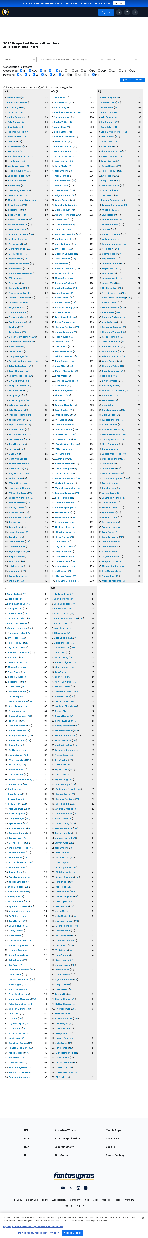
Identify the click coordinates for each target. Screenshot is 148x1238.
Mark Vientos (16, 512)
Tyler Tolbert (62, 1057)
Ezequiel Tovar (63, 424)
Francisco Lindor (17, 293)
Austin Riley (14, 185)
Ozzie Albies (108, 522)
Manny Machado (18, 249)
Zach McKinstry (63, 940)
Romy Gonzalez (63, 322)
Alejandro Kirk (62, 312)
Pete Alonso (13, 122)
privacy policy (80, 3)
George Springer (18, 317)
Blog (86, 1199)
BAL (23, 122)
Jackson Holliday (64, 921)
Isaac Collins (62, 969)
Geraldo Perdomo (65, 327)
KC (25, 215)
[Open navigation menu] (143, 12)
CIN (26, 132)
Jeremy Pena (62, 170)
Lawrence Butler (17, 488)
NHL (26, 1155)
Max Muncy (15, 571)
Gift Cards (61, 1155)
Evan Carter (61, 818)
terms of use (102, 3)
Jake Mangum (62, 209)
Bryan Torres (62, 537)
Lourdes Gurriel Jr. (65, 493)
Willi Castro (61, 950)
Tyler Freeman (62, 258)
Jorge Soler (15, 556)
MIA (25, 410)
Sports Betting (115, 1155)
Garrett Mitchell (64, 1052)
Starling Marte (63, 522)
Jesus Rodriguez (64, 468)
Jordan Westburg (64, 502)
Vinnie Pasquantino (19, 263)
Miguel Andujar (63, 195)
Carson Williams (64, 1062)
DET (24, 205)
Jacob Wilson (61, 102)
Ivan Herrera (61, 263)
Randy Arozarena (18, 375)
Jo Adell (12, 141)
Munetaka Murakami (19, 200)
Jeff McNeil (61, 571)
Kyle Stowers (15, 410)
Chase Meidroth (63, 1018)
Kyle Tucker (14, 161)
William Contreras (65, 356)
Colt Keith (60, 541)
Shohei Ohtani (108, 102)
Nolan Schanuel (63, 429)
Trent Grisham (16, 371)
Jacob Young (62, 823)
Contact (106, 1199)
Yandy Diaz (15, 561)
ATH (21, 127)
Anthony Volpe (63, 867)
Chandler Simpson (64, 136)
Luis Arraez (59, 97)
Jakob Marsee (16, 1052)
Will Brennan (62, 419)
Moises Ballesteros (65, 478)
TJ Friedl (13, 1018)
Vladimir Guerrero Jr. (19, 156)
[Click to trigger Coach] (119, 12)
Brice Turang (62, 497)
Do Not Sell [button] (32, 1199)
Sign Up (68, 1205)
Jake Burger (15, 332)
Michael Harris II (17, 517)
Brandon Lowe (16, 390)
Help (117, 1199)
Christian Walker (18, 312)
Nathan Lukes (62, 527)
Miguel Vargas (16, 1023)
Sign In (80, 1205)
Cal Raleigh (13, 107)
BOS (25, 483)
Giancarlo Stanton (19, 341)
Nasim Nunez (62, 716)
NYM (22, 112)
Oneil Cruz (14, 453)
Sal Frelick (60, 385)
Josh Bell (13, 537)
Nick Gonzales (63, 512)
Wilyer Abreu (15, 483)
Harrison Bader (63, 1013)
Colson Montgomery (19, 336)
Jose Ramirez (15, 195)
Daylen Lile (61, 341)
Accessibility (59, 1199)
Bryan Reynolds (17, 551)
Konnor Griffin (62, 794)
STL (27, 532)
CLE (25, 195)
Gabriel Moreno (63, 180)
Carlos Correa (62, 302)
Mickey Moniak (16, 507)
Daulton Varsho (17, 322)
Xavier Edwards (63, 156)
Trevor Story (15, 527)
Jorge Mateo (62, 911)
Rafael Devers (15, 146)
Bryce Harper (16, 258)
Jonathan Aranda (64, 380)
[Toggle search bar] (135, 12)
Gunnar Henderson (19, 273)
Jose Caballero (62, 603)
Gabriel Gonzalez (64, 444)
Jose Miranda (62, 556)
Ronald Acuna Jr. (17, 170)
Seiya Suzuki (15, 307)
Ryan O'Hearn (62, 375)
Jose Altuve (15, 522)
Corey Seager (16, 253)
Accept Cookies (73, 1232)
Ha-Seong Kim (63, 935)
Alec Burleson (62, 224)
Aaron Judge (14, 97)
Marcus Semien (110, 566)
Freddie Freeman (18, 414)
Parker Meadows (64, 1072)
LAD (23, 161)
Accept (119, 3)
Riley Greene (15, 205)
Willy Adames (16, 278)
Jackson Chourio (18, 419)
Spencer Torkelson (19, 234)
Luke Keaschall (63, 317)
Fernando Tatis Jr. (17, 224)
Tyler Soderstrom (18, 366)
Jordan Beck (62, 881)
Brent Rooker (14, 136)
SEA (22, 107)
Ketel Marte (14, 209)
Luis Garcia (61, 346)
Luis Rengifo (61, 1023)
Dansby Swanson (18, 497)
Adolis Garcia (16, 351)
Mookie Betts (16, 468)
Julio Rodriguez (16, 175)
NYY (24, 98)
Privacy (18, 1199)
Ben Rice (13, 327)
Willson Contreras (18, 493)
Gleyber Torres (63, 576)
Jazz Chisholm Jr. (17, 229)
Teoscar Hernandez (19, 297)
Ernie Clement (62, 361)
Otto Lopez (61, 449)
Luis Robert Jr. (16, 566)
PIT (26, 390)
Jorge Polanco (16, 473)
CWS (34, 200)
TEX (26, 254)
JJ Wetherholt (62, 974)
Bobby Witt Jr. (15, 214)
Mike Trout (14, 346)
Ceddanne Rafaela (18, 969)
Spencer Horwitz (63, 405)
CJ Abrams (14, 750)
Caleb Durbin (62, 803)
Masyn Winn (15, 935)
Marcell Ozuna (16, 429)
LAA (19, 141)
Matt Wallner (16, 458)
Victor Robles (62, 852)
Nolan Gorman (16, 532)
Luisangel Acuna (64, 750)
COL (29, 220)
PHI (26, 102)
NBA (26, 1146)
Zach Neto (14, 283)
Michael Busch (16, 239)
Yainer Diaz (61, 219)
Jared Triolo (61, 1067)
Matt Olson (13, 151)
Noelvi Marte (62, 960)
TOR (33, 156)
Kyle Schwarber (15, 102)
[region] (74, 1225)
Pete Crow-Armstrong (20, 361)
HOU (27, 166)
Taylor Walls (62, 1047)
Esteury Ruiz (61, 1038)
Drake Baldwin (16, 576)
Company (75, 1199)
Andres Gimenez (64, 808)
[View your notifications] (127, 12)
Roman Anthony (63, 307)
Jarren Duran (62, 473)
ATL (22, 151)
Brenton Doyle (62, 784)
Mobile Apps (113, 1130)
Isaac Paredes (16, 541)
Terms (45, 1199)
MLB (26, 1138)
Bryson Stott (61, 711)
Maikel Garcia (62, 273)
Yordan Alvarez (16, 166)
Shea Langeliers (16, 190)
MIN (25, 181)
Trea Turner (61, 141)
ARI (23, 210)
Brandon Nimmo (17, 502)
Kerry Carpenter (17, 385)
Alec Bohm (60, 175)
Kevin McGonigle (65, 580)
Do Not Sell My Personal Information (38, 1232)
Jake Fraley (61, 1043)
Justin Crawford (64, 288)
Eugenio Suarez (15, 131)
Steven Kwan (61, 185)
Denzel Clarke (62, 999)
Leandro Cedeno (64, 205)
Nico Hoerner (61, 161)
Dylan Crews (62, 769)
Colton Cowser (63, 1004)
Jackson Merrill (17, 463)
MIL (29, 420)
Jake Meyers (62, 989)
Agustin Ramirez (64, 979)
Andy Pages (15, 395)
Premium (129, 1199)
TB (27, 117)
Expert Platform (64, 1146)
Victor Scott (60, 623)
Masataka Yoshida (65, 234)
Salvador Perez (17, 302)
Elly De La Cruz (16, 380)
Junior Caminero (16, 117)
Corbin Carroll (16, 288)
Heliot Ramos (16, 478)
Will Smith (14, 580)
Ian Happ (14, 449)
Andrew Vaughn (110, 449)
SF (25, 146)
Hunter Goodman (17, 219)
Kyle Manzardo (17, 405)
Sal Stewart (61, 400)
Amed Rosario (62, 434)
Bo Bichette (60, 131)
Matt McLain (15, 1062)
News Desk (112, 1138)
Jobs (95, 1199)
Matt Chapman (17, 400)
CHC (27, 239)
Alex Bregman (16, 439)
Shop (110, 1146)
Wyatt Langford (17, 424)
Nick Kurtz (12, 127)
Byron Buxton (15, 180)
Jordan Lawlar (63, 965)
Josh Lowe (60, 774)
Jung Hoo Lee (62, 293)
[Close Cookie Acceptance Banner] (142, 1218)
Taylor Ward (15, 244)
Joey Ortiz (60, 984)
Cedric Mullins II (63, 813)
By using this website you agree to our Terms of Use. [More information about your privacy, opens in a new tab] (33, 1226)
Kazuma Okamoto (18, 434)
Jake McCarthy (63, 439)
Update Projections (132, 79)
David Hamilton (63, 833)
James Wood (15, 268)
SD (30, 225)
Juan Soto (12, 112)
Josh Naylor (15, 444)
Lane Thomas (62, 955)
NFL (26, 1130)
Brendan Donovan (64, 268)
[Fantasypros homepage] (5, 14)
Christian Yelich (17, 546)
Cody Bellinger (16, 356)
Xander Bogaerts (64, 390)
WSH (26, 268)
